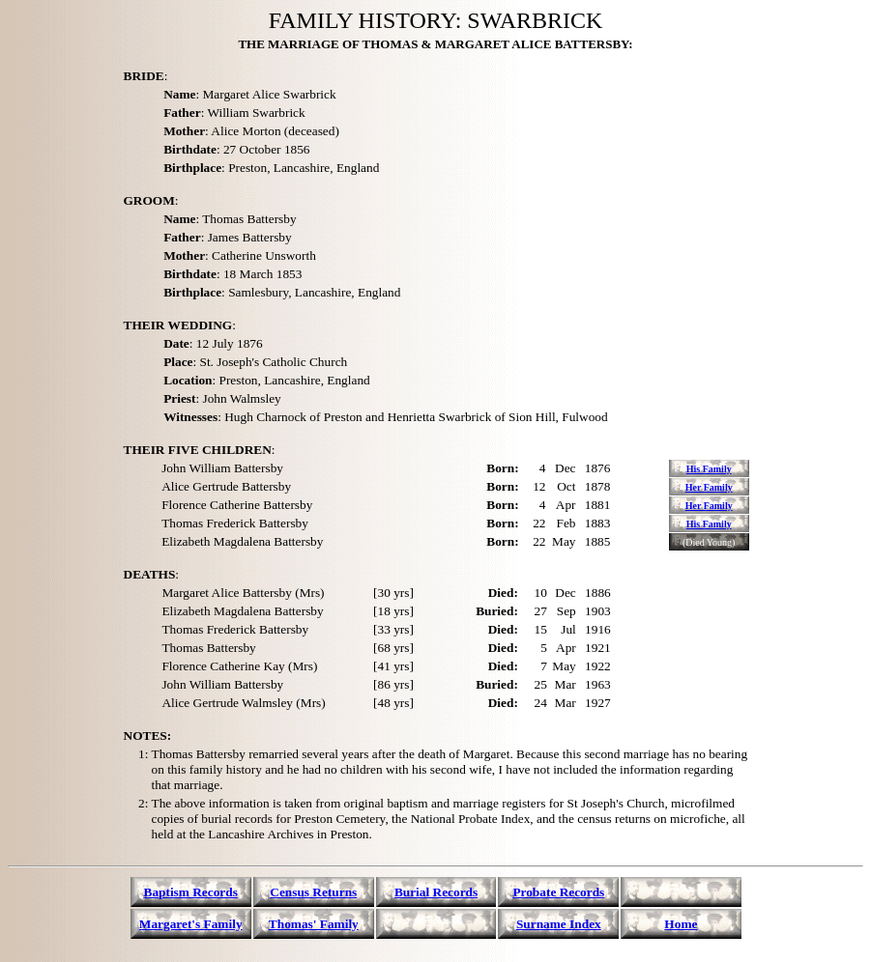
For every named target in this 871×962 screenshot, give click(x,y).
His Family (709, 469)
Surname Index (558, 924)
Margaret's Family (191, 924)
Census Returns (313, 892)
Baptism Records (191, 892)
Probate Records (558, 892)
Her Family (709, 487)
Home (680, 924)
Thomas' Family (314, 924)
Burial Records (436, 892)
